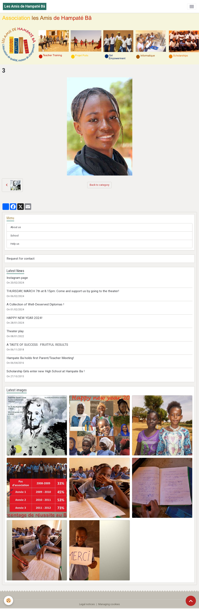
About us (15, 227)
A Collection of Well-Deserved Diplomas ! (35, 304)
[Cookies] (8, 600)
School (14, 235)
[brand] (24, 6)
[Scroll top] (191, 601)
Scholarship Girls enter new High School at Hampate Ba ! (46, 371)
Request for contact (20, 258)
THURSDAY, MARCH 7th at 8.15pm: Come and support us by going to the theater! (63, 291)
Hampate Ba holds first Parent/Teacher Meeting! (40, 358)
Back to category (99, 184)
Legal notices (87, 604)
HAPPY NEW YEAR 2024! (24, 318)
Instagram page (17, 278)
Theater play (15, 331)
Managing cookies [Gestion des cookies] (109, 604)
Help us (14, 243)
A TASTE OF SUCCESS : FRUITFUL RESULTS (37, 345)
